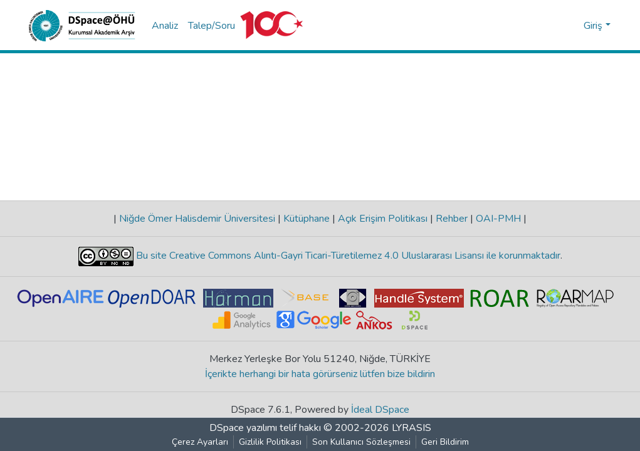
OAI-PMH (498, 219)
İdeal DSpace (380, 410)
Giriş (593, 26)
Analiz (165, 26)
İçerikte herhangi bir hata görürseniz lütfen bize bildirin (320, 374)
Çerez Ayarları (200, 442)
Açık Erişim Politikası (382, 219)
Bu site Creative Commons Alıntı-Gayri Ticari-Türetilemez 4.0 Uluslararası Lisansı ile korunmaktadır (347, 255)
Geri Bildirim (445, 442)
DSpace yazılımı (243, 428)
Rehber (451, 219)
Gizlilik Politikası (270, 442)
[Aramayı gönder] (554, 25)
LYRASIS (411, 428)
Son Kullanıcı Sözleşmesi (361, 442)
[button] (572, 25)
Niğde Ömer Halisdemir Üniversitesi (197, 219)
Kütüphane (306, 219)
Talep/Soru (211, 26)
